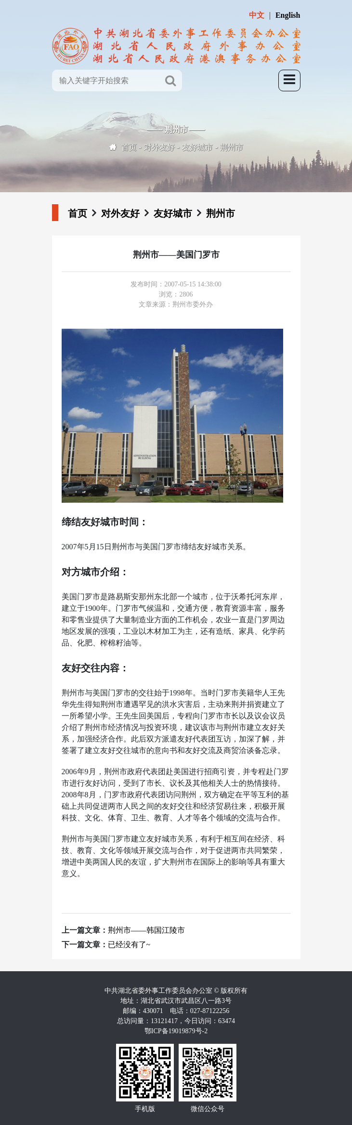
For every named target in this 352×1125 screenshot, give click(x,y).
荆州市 (231, 147)
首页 (129, 147)
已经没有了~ (129, 944)
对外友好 (159, 147)
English (287, 15)
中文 (256, 15)
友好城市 (197, 147)
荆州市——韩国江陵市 (146, 930)
